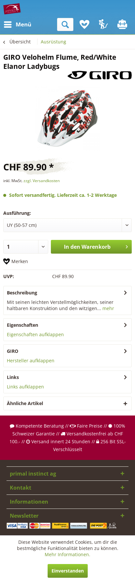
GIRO (12, 351)
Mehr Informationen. (67, 554)
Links (13, 377)
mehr (107, 308)
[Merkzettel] (84, 24)
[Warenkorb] (123, 24)
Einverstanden (68, 571)
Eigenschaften (22, 325)
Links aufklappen (25, 387)
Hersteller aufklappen (30, 360)
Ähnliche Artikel (25, 403)
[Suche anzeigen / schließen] (65, 24)
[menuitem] (9, 24)
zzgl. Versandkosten (41, 180)
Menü (11, 23)
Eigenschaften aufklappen (35, 334)
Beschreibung (22, 293)
